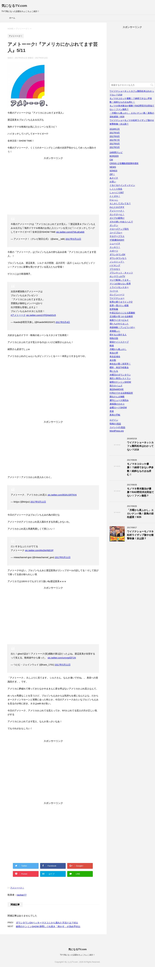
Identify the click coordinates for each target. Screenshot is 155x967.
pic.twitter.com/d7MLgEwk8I (70, 232)
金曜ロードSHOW (118, 407)
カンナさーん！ (117, 214)
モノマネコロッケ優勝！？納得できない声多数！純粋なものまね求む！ (140, 469)
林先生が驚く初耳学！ (120, 364)
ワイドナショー (117, 298)
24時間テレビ (116, 152)
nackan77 (21, 895)
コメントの (117, 427)
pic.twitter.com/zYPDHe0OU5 (41, 315)
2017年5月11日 (73, 239)
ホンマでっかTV (117, 276)
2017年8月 (115, 136)
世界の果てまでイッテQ (121, 302)
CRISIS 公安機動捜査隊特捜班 (124, 163)
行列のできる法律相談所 (121, 393)
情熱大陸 (114, 338)
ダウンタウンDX (117, 254)
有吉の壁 (114, 353)
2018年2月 (115, 129)
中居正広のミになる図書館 (122, 313)
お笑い (113, 181)
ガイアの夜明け (117, 218)
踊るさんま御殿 (117, 396)
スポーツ (114, 251)
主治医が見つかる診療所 (121, 316)
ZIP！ (112, 174)
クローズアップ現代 (119, 229)
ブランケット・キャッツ (121, 272)
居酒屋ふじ (115, 331)
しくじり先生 (116, 189)
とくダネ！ (115, 196)
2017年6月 (115, 143)
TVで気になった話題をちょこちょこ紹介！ (77, 955)
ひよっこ (114, 200)
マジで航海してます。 (120, 280)
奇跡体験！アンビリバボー (122, 327)
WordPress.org (117, 431)
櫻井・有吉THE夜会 (119, 367)
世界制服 (114, 309)
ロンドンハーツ (117, 294)
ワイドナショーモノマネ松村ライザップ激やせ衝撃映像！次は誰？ (140, 535)
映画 (112, 345)
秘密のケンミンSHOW (120, 382)
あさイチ (114, 178)
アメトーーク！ (17, 888)
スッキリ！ (115, 247)
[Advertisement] (53, 186)
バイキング (115, 265)
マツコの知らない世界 (120, 283)
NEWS (113, 167)
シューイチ (115, 243)
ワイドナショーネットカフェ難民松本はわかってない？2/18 (140, 446)
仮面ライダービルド (119, 320)
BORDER (114, 156)
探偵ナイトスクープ (119, 342)
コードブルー (116, 232)
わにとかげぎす (117, 207)
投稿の (115, 423)
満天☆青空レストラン (120, 378)
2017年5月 (115, 147)
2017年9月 (115, 132)
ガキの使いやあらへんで (121, 221)
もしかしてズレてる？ (120, 203)
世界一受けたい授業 (119, 305)
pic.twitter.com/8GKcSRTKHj (62, 494)
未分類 (113, 360)
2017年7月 (115, 140)
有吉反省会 (115, 356)
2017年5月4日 (63, 322)
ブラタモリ (115, 269)
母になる (114, 371)
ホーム (12, 18)
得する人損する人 (118, 334)
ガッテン (114, 225)
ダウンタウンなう (118, 258)
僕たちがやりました (119, 323)
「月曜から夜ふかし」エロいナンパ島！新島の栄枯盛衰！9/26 (140, 513)
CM (111, 160)
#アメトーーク (18, 315)
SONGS (113, 170)
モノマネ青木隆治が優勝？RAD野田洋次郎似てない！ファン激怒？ (140, 492)
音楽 (112, 411)
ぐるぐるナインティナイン (122, 185)
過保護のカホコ (117, 404)
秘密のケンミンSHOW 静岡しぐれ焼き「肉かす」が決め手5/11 (48, 926)
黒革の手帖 (115, 415)
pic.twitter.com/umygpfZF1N (62, 657)
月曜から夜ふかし (118, 349)
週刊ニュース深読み (119, 400)
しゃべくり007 (117, 192)
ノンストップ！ (117, 262)
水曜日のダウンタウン (120, 374)
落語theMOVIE (117, 389)
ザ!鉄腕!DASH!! (117, 240)
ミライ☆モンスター (119, 287)
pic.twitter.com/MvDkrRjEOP (39, 550)
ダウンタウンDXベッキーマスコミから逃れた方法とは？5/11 (47, 922)
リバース (114, 291)
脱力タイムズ (116, 385)
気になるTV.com (14, 6)
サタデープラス (117, 236)
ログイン (114, 420)
